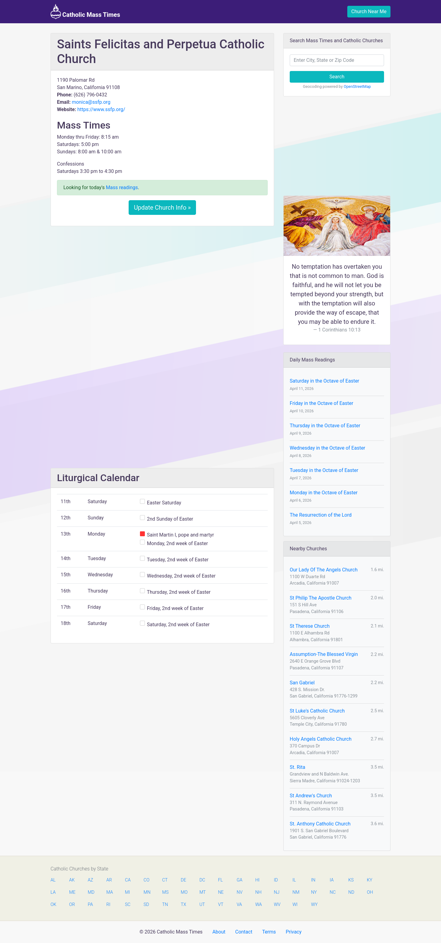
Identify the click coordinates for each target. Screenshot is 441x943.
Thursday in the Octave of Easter (325, 425)
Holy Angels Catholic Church (321, 739)
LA (53, 892)
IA (332, 880)
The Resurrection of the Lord (321, 515)
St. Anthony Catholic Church (320, 824)
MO (184, 892)
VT (220, 904)
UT (202, 904)
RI (108, 904)
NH (258, 892)
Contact (243, 932)
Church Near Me (368, 11)
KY (369, 880)
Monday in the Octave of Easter (323, 493)
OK (53, 904)
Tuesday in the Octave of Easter (324, 470)
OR (72, 904)
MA (109, 892)
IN (313, 880)
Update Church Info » (162, 207)
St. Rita (297, 767)
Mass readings (122, 187)
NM (295, 892)
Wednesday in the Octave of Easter (327, 448)
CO (146, 880)
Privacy (294, 932)
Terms (269, 932)
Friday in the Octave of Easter (321, 403)
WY (314, 904)
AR (109, 880)
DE (183, 880)
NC (333, 892)
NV (240, 892)
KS (351, 880)
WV (277, 904)
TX (183, 904)
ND (351, 892)
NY (314, 892)
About (218, 932)
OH (370, 892)
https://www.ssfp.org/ (101, 109)
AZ (90, 880)
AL (53, 880)
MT (202, 892)
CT (165, 880)
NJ (276, 892)
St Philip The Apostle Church (321, 598)
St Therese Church (310, 626)
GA (240, 880)
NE (221, 892)
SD (146, 904)
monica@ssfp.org (91, 102)
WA (258, 904)
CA (127, 880)
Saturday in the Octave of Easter (324, 381)
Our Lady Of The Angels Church (324, 570)
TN (165, 904)
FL (220, 880)
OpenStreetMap (357, 86)
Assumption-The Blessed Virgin (324, 654)
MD (91, 892)
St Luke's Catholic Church (317, 711)
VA (239, 904)
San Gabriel (302, 683)
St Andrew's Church (311, 796)
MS (165, 892)
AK (72, 880)
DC (202, 880)
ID (276, 880)
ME (72, 892)
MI (127, 892)
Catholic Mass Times (85, 11)
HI (257, 880)
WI (295, 904)
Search (336, 77)
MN (147, 892)
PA (90, 904)
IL (294, 880)
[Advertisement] (162, 276)
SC (127, 904)
